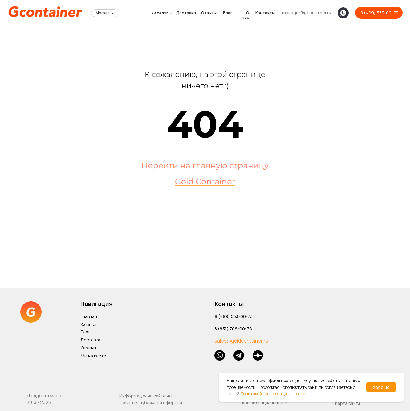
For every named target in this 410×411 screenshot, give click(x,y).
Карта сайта (347, 403)
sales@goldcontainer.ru (241, 340)
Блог (227, 12)
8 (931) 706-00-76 (233, 329)
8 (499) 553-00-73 (379, 13)
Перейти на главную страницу (205, 166)
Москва (103, 12)
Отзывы (209, 12)
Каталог (160, 13)
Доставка (186, 12)
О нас (245, 15)
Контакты (265, 12)
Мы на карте (93, 356)
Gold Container (205, 182)
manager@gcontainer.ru (306, 12)
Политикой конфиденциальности (272, 394)
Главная (89, 316)
